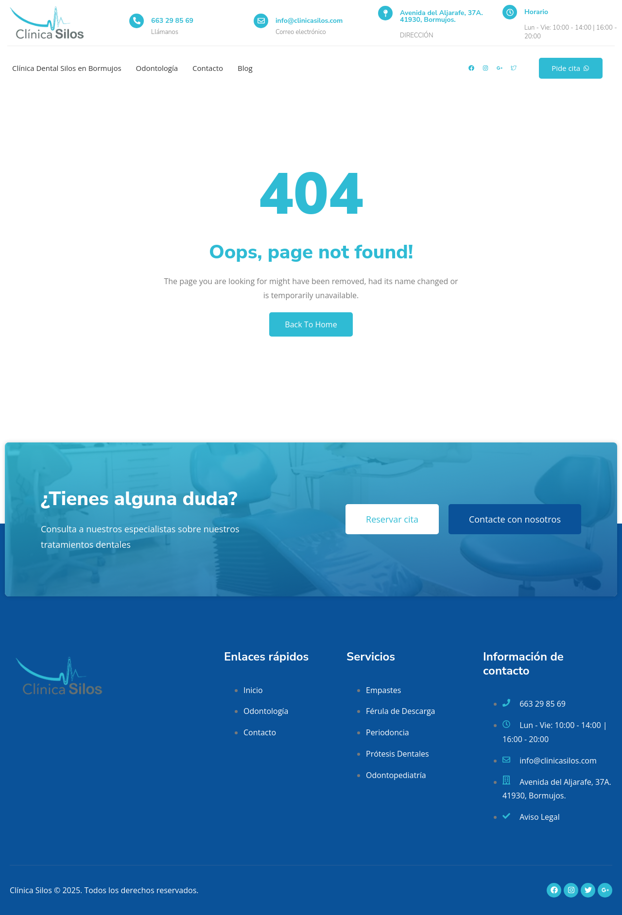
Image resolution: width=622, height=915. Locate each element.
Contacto (207, 68)
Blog (245, 68)
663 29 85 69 (172, 20)
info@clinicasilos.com (309, 20)
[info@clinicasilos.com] (261, 21)
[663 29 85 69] (136, 21)
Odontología (157, 68)
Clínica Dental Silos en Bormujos (66, 68)
